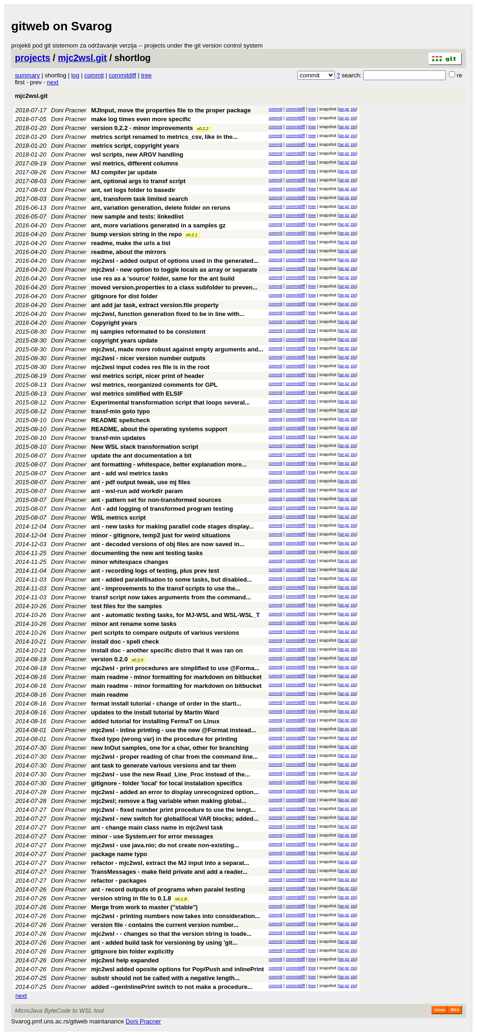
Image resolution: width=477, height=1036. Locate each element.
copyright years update (124, 340)
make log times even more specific (141, 119)
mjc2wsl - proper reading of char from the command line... (174, 756)
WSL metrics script (118, 517)
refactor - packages (118, 880)
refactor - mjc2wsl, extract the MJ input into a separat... (170, 862)
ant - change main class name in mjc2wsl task (157, 827)
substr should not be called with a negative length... (165, 977)
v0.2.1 (192, 235)
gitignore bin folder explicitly (132, 951)
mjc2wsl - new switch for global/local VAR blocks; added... (175, 818)
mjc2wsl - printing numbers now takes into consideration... (175, 916)
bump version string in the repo (136, 234)
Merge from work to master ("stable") (144, 907)
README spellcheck (120, 420)
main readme (109, 694)
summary (27, 75)
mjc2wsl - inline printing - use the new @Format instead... (173, 730)
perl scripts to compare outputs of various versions (165, 632)
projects (32, 58)
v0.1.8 (181, 899)
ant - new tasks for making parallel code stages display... (172, 526)
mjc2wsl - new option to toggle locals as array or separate (174, 269)
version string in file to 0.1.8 (131, 898)
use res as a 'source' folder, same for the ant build (162, 278)
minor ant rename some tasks (134, 623)
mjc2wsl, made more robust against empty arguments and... (177, 349)
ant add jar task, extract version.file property (154, 305)
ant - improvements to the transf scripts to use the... (165, 588)
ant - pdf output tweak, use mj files (140, 482)
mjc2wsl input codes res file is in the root (150, 367)
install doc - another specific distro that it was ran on (167, 650)
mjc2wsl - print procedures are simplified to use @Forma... (175, 668)
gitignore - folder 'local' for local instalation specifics (166, 783)
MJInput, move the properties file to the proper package (171, 110)
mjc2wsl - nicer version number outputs (148, 358)
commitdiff (122, 75)
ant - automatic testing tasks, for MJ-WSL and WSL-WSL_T (175, 614)
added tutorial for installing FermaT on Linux (155, 721)
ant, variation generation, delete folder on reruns (160, 207)
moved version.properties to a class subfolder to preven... (174, 287)
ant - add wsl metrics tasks (129, 473)
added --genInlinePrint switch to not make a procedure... (171, 986)
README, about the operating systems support (159, 428)
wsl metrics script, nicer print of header (147, 375)
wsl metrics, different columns (134, 163)
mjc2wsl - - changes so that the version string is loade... (171, 933)
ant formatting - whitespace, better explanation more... (168, 464)
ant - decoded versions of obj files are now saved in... (167, 544)
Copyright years (114, 322)
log (75, 75)
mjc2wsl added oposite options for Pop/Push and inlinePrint (177, 969)
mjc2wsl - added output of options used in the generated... (175, 260)
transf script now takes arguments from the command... (171, 597)
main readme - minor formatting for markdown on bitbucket (176, 676)
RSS (454, 1010)
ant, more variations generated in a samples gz (158, 225)
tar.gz (344, 109)
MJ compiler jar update (124, 172)
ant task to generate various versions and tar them (163, 765)
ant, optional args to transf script (138, 181)
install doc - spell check (125, 641)
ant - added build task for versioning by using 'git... (164, 942)
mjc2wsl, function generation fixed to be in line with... (167, 313)
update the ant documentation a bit (141, 455)
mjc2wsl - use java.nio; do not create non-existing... (165, 845)
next (53, 82)
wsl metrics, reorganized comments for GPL (154, 384)
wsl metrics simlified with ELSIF (137, 393)
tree (146, 75)
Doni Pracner (69, 110)
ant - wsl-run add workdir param (137, 490)
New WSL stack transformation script (144, 446)
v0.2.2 (203, 128)
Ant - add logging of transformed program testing (162, 508)
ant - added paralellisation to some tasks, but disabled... (171, 579)
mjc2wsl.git (82, 58)
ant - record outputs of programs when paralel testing (168, 889)
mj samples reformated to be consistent (148, 331)
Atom (439, 1010)
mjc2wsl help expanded (124, 960)
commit (94, 75)
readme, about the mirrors (128, 251)
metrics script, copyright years (135, 145)
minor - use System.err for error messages (152, 836)
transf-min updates (118, 437)
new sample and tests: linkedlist (137, 216)
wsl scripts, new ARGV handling (137, 154)
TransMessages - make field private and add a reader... (169, 871)
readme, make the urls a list (130, 243)
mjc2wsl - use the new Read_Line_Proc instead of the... (170, 774)
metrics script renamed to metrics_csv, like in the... (164, 136)
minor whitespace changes (129, 561)
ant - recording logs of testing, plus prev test (155, 570)
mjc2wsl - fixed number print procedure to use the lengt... (173, 809)
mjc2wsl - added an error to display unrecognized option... (175, 792)
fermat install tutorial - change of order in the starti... (166, 703)
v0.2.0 (137, 660)
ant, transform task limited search (139, 198)
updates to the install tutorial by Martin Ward (155, 712)
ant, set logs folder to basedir (133, 189)
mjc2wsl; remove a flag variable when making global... (168, 800)
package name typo (119, 854)
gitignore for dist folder (124, 296)
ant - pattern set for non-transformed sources (156, 499)
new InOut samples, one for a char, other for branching (169, 747)
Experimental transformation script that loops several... (170, 402)
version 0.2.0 (109, 659)
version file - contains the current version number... (164, 924)
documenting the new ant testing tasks (147, 552)
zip (353, 109)
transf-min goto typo (120, 411)
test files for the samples (126, 606)
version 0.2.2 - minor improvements (142, 127)
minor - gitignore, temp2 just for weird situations (160, 535)
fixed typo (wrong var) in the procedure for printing (164, 738)
